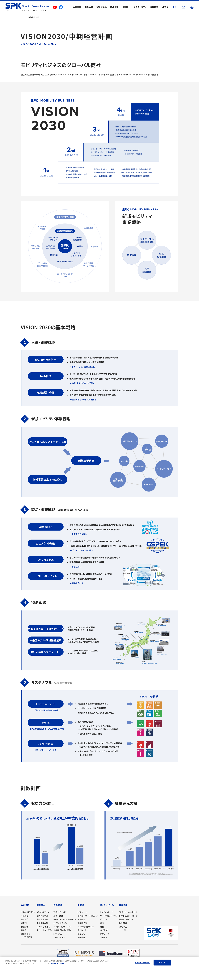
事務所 (24, 930)
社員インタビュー (126, 919)
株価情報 (81, 937)
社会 (102, 926)
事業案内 (41, 905)
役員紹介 (24, 919)
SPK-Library (59, 937)
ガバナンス (104, 930)
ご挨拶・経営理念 (28, 912)
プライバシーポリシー (152, 924)
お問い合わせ (149, 916)
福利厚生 (123, 926)
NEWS (146, 912)
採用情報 (123, 905)
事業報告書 (82, 923)
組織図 (24, 923)
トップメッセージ (107, 912)
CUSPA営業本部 (43, 926)
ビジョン (103, 919)
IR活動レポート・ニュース (88, 915)
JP (145, 905)
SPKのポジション (44, 912)
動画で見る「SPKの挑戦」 (26, 935)
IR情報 (81, 905)
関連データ (104, 933)
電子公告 (81, 933)
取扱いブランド (59, 912)
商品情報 (57, 905)
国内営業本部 (42, 915)
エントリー (123, 930)
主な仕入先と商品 (44, 930)
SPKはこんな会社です (128, 912)
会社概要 (24, 915)
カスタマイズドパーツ (62, 926)
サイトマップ (148, 920)
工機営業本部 (42, 923)
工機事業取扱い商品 (62, 930)
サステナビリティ (107, 905)
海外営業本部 (42, 919)
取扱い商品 (58, 915)
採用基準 (123, 923)
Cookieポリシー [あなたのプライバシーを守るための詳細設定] (58, 963)
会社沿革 (24, 926)
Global (154, 905)
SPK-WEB (57, 933)
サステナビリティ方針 (108, 915)
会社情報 (25, 905)
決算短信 (81, 919)
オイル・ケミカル (60, 923)
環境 (102, 923)
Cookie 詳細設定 (142, 962)
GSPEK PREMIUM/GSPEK (64, 919)
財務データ (82, 912)
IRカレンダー (83, 930)
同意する (162, 962)
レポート (103, 937)
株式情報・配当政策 (86, 926)
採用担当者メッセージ (128, 915)
